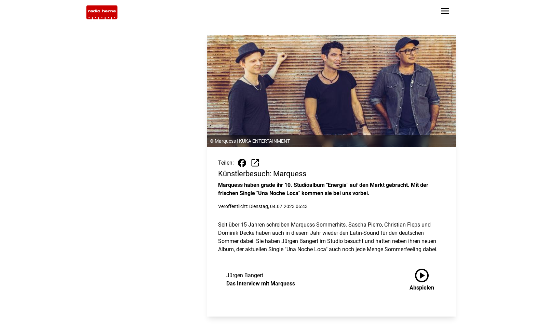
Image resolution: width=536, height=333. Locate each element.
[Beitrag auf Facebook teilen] (242, 163)
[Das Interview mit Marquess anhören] (427, 279)
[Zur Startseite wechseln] (101, 12)
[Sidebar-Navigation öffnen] (445, 12)
